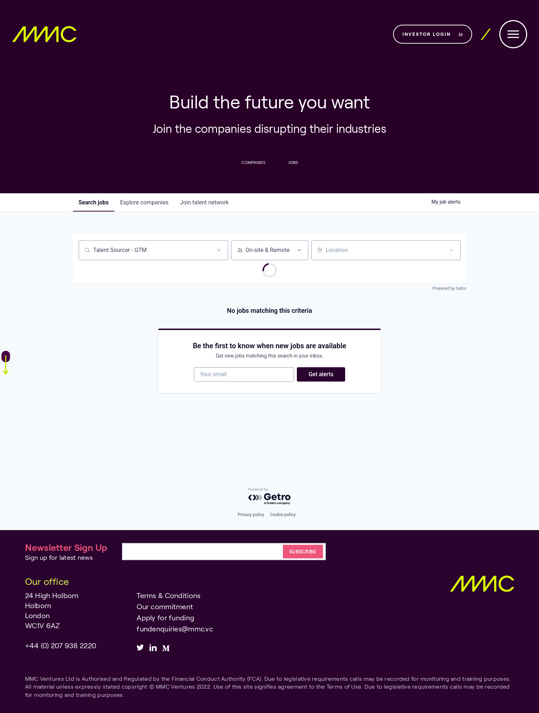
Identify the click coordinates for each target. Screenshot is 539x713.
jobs (94, 202)
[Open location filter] (451, 250)
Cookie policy (283, 514)
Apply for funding (165, 617)
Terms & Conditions (168, 595)
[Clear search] (219, 250)
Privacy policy (250, 514)
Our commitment (165, 606)
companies (144, 202)
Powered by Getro (449, 288)
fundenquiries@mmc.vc (175, 628)
